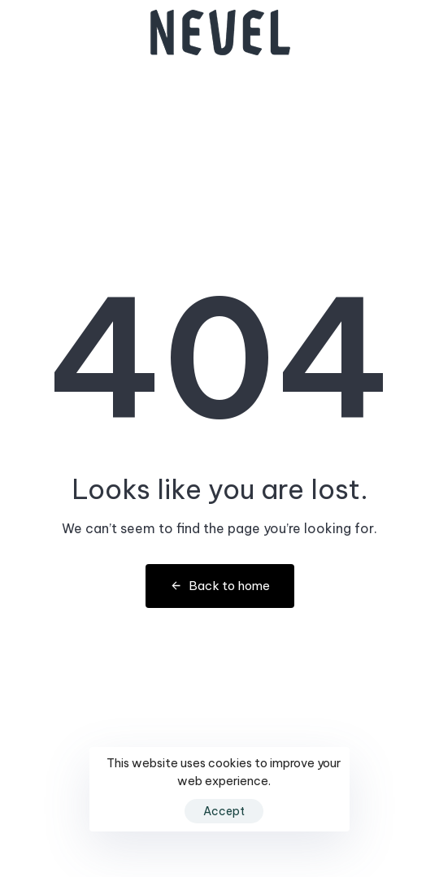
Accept (224, 811)
